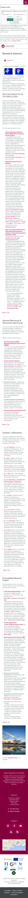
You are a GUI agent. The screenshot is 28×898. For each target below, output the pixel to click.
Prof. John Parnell (9, 509)
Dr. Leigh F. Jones (9, 458)
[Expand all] (14, 60)
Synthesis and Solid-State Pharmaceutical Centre (12, 238)
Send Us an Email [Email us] (15, 811)
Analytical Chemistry (12, 305)
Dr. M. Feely (7, 530)
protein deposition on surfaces (12, 366)
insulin (12, 155)
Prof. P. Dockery (8, 466)
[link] (13, 859)
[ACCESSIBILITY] (14, 895)
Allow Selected (14, 22)
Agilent (10, 223)
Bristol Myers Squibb (11, 218)
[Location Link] (14, 849)
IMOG (7, 611)
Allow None (18, 19)
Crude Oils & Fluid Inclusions (12, 591)
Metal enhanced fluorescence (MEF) (14, 637)
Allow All (11, 19)
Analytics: (10, 17)
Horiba (23, 221)
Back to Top (5, 312)
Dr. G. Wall (7, 473)
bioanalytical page (10, 227)
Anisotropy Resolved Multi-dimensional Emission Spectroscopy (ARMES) (14, 343)
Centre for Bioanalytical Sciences (14, 209)
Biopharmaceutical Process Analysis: (13, 162)
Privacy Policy (17, 41)
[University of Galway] (7, 47)
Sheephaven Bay (12, 757)
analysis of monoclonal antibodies (15, 153)
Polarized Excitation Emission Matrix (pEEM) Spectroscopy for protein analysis (14, 133)
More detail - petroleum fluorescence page (14, 599)
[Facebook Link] (14, 825)
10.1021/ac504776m (12, 308)
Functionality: (5, 14)
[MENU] (25, 2)
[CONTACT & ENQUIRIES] (17, 893)
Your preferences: (18, 14)
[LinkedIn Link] (11, 832)
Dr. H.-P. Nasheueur (9, 520)
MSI (13, 611)
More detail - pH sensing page (12, 699)
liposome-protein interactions (13, 157)
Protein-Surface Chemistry (12, 361)
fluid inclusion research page (16, 620)
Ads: (17, 17)
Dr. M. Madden (8, 549)
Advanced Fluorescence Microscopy (15, 410)
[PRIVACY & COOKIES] (17, 891)
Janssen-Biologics (10, 216)
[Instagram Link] (8, 825)
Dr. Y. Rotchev (8, 495)
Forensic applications (10, 622)
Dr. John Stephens (9, 447)
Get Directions (14, 809)
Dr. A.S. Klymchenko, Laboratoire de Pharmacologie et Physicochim (14, 480)
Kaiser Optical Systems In (12, 221)
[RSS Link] (17, 832)
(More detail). (7, 634)
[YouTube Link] (20, 825)
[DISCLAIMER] (8, 891)
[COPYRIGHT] (7, 893)
